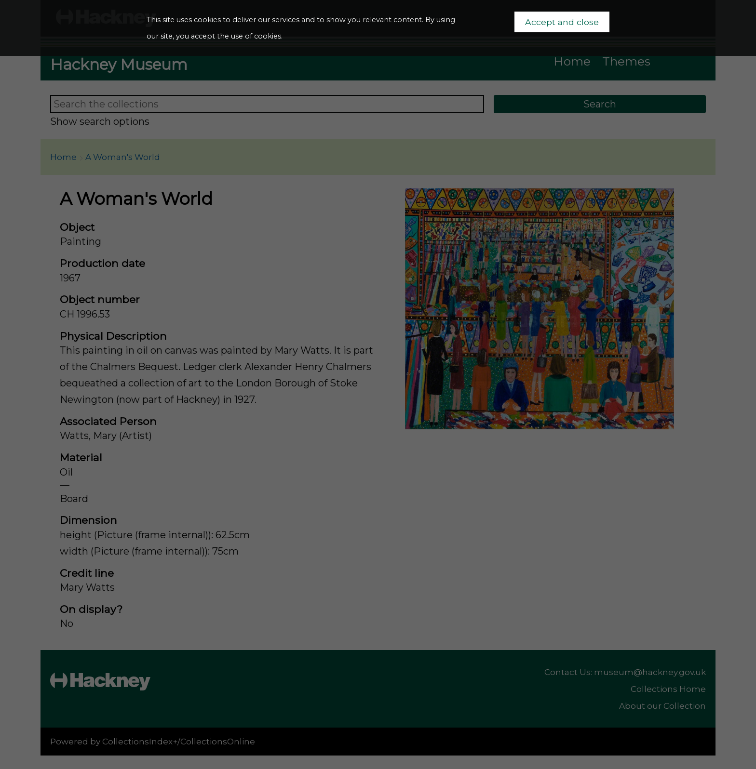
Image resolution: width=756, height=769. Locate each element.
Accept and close (562, 22)
